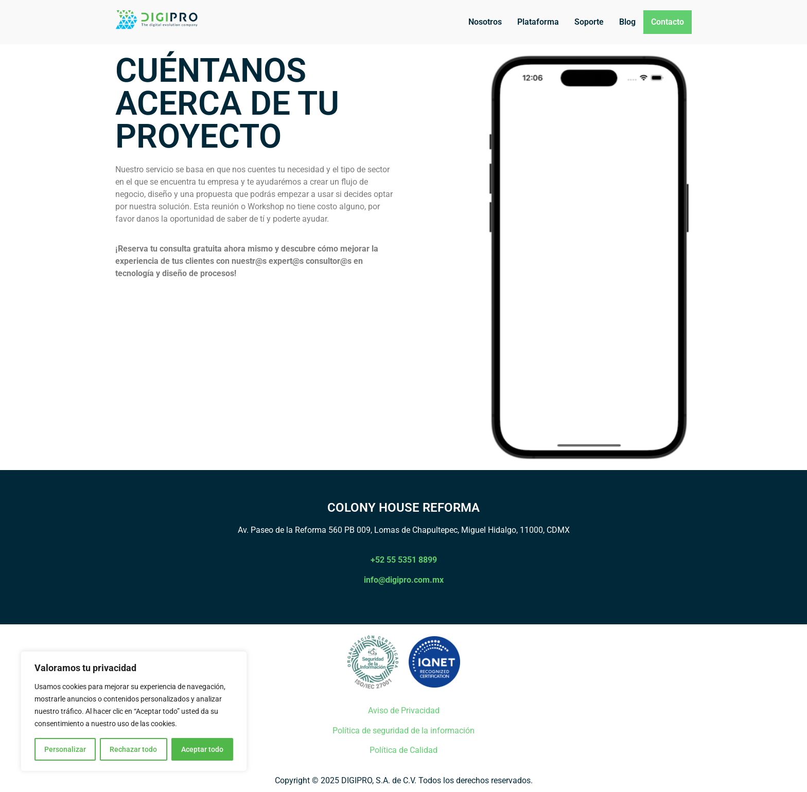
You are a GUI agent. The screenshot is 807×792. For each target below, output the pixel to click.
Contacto (667, 22)
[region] (134, 711)
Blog (627, 22)
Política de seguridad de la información (403, 730)
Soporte (589, 22)
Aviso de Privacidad (404, 710)
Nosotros (485, 22)
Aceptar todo (202, 749)
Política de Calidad (403, 750)
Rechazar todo (133, 749)
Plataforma (538, 22)
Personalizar (65, 749)
